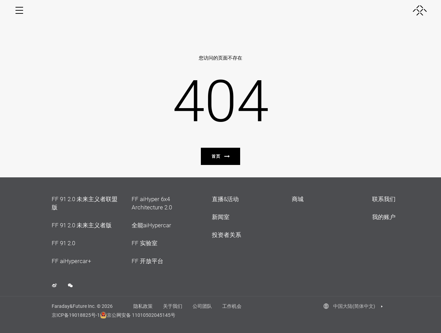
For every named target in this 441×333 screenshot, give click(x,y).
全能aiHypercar (151, 225)
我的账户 (384, 217)
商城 (298, 199)
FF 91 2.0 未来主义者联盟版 (84, 203)
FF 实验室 (144, 243)
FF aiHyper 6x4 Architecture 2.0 (152, 203)
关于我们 (172, 306)
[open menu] (19, 10)
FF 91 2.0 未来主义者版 (82, 225)
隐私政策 (143, 306)
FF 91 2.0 (63, 243)
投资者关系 (226, 234)
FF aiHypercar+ (71, 261)
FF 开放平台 (147, 261)
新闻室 (220, 217)
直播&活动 (225, 199)
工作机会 (232, 306)
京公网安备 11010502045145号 (134, 315)
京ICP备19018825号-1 (76, 315)
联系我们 (384, 199)
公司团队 (202, 306)
